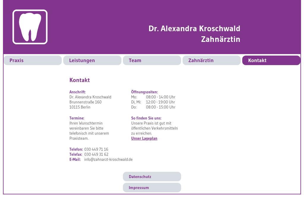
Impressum (139, 187)
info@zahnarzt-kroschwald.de (108, 159)
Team (135, 60)
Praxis (16, 60)
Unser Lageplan (144, 138)
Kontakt (257, 60)
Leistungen (82, 60)
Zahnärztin (201, 60)
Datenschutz (140, 176)
